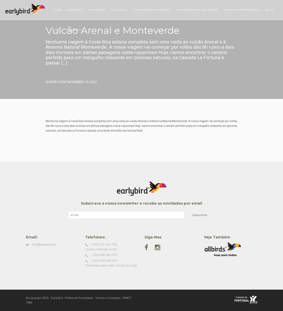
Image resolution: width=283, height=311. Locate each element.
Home (57, 9)
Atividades (97, 9)
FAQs (57, 29)
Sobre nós (75, 9)
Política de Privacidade (79, 298)
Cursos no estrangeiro (241, 9)
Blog (270, 9)
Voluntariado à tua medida (197, 9)
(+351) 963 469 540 (104, 261)
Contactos (74, 29)
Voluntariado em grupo (151, 9)
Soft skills (119, 9)
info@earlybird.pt (44, 244)
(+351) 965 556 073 (104, 255)
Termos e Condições (108, 298)
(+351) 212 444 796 (104, 244)
